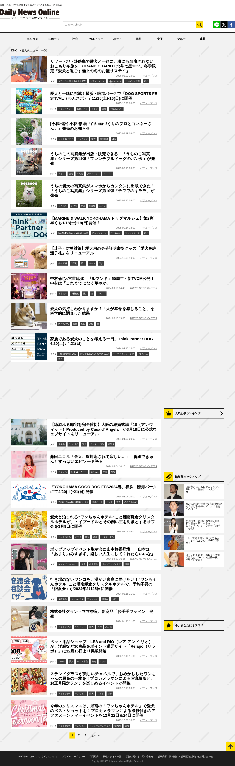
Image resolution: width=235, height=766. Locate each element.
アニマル (107, 173)
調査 (91, 324)
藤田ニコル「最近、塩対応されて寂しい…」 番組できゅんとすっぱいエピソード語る (101, 459)
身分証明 (62, 263)
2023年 (61, 661)
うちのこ (62, 206)
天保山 (61, 444)
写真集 (80, 173)
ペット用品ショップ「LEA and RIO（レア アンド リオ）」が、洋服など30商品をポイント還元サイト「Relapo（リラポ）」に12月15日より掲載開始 (103, 646)
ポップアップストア (111, 564)
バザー (115, 599)
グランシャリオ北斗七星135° (72, 81)
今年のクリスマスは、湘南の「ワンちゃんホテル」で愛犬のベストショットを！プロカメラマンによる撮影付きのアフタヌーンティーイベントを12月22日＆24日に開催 (102, 711)
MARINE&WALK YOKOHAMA (94, 354)
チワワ (74, 206)
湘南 (95, 537)
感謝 (127, 564)
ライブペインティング (123, 354)
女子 (160, 38)
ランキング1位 (97, 444)
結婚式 (111, 444)
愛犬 (146, 81)
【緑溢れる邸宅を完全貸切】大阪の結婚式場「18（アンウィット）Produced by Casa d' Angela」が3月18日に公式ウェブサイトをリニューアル (103, 429)
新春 (110, 693)
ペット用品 (82, 661)
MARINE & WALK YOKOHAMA (73, 233)
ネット (117, 38)
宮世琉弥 (62, 293)
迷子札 (74, 263)
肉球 (99, 627)
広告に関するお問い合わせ (139, 756)
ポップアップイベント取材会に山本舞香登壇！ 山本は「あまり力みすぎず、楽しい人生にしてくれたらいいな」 (102, 551)
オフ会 (78, 537)
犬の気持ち (63, 324)
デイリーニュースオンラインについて (38, 756)
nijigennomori (115, 81)
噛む (83, 324)
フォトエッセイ (65, 139)
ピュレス (62, 472)
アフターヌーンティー (100, 725)
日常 (114, 139)
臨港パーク (82, 109)
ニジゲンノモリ (132, 81)
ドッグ (94, 109)
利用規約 (94, 756)
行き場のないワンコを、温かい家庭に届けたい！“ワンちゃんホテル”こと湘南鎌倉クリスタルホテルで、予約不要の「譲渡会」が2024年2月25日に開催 (103, 584)
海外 (139, 38)
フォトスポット (132, 233)
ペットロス (80, 627)
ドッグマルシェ (99, 233)
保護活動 (62, 599)
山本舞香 (93, 564)
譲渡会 (105, 599)
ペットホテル (64, 537)
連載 (202, 38)
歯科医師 (104, 139)
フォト (100, 693)
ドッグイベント (65, 109)
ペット (92, 263)
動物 (94, 661)
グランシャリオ (97, 81)
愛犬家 (117, 725)
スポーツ (53, 38)
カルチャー (96, 38)
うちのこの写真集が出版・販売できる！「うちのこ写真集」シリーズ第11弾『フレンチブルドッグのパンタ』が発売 (102, 159)
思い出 (108, 627)
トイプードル (107, 537)
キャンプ (101, 293)
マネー (181, 38)
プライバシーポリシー (73, 756)
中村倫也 (75, 293)
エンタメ (32, 38)
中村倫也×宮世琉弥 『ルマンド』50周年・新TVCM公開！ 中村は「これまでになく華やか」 (104, 280)
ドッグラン (82, 139)
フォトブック (93, 173)
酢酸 (113, 472)
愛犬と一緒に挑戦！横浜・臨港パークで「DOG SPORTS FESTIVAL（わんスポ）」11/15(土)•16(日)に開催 (103, 95)
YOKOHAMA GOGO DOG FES (73, 502)
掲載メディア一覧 (112, 756)
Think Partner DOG (67, 354)
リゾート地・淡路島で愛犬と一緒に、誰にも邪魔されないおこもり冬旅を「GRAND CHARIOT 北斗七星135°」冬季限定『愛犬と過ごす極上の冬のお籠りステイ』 (103, 66)
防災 (101, 263)
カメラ (102, 206)
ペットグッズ (64, 627)
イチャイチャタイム (67, 564)
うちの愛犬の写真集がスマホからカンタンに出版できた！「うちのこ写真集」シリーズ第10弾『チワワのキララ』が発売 (102, 191)
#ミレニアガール (79, 472)
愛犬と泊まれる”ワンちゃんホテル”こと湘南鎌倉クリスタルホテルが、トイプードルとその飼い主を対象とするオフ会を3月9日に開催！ (102, 522)
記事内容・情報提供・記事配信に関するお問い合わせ (185, 756)
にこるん (95, 472)
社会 (75, 38)
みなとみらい (116, 109)
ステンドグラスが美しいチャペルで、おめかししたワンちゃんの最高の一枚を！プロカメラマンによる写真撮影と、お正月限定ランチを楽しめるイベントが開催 (103, 678)
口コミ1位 (73, 444)
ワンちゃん (116, 233)
